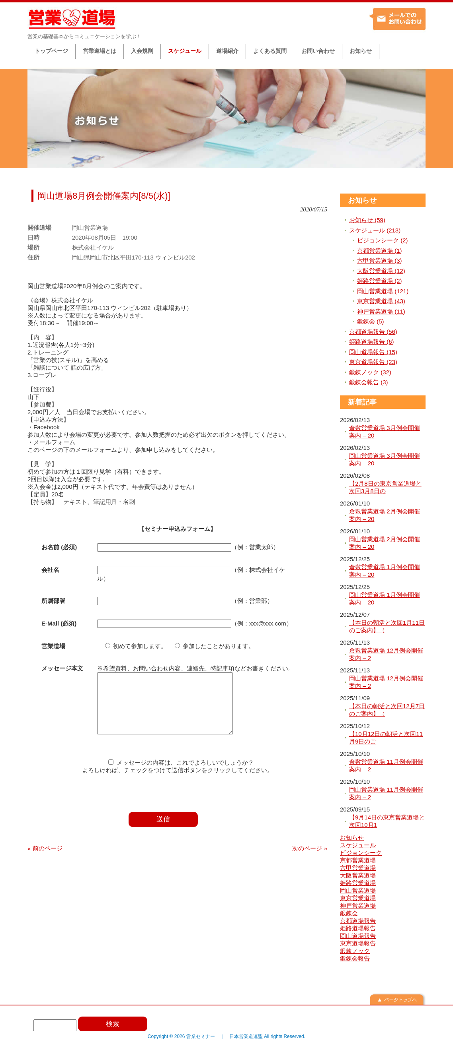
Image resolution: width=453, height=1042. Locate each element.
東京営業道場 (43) (381, 301)
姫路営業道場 (358, 882)
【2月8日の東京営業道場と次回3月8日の (385, 487)
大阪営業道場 (358, 875)
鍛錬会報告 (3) (368, 382)
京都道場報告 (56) (373, 331)
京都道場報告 (358, 920)
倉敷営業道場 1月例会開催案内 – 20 (384, 571)
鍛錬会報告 (355, 958)
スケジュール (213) (374, 230)
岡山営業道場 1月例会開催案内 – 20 (384, 598)
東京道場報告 (358, 943)
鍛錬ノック (355, 950)
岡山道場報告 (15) (373, 352)
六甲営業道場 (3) (379, 260)
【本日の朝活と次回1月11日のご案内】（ (387, 626)
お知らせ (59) (367, 220)
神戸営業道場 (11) (381, 311)
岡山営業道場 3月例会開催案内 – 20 (384, 459)
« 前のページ (44, 860)
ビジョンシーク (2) (382, 240)
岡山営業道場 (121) (382, 291)
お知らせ (362, 200)
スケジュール (358, 845)
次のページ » (309, 860)
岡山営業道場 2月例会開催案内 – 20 (384, 543)
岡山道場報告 (358, 935)
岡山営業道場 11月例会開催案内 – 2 (386, 793)
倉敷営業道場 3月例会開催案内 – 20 (384, 431)
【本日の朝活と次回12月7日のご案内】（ (387, 710)
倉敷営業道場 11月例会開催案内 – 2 (386, 765)
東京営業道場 (358, 898)
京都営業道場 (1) (379, 250)
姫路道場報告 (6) (371, 341)
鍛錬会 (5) (370, 321)
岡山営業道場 (358, 890)
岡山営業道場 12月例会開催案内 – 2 (386, 682)
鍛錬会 (349, 913)
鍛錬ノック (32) (370, 372)
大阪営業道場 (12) (381, 270)
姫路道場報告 (358, 928)
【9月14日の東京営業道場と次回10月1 (387, 821)
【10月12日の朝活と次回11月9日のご (386, 737)
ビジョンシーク (361, 852)
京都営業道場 (358, 860)
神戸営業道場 (358, 905)
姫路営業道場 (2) (379, 280)
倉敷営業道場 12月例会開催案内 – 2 (386, 654)
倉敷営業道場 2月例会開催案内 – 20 (384, 515)
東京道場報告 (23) (373, 361)
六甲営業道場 (358, 867)
